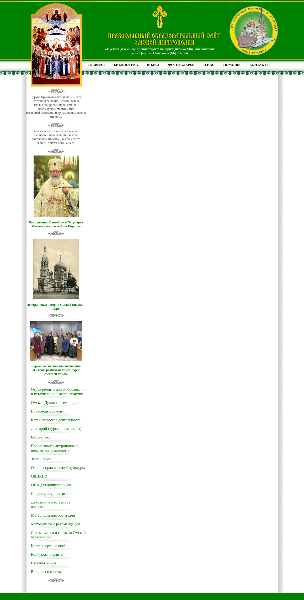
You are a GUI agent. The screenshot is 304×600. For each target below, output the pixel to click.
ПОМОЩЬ (231, 65)
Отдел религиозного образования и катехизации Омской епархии (59, 391)
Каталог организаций (48, 546)
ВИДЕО (153, 65)
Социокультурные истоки (52, 493)
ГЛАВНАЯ (96, 65)
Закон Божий (41, 459)
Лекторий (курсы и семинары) (56, 428)
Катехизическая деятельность (56, 420)
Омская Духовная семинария (55, 402)
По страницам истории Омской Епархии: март (56, 306)
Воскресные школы (47, 411)
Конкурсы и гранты (47, 554)
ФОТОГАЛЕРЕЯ (181, 65)
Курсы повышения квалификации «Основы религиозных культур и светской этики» (56, 370)
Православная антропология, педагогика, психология (55, 448)
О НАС (209, 65)
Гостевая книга (43, 563)
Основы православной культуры (58, 467)
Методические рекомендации (55, 524)
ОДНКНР (39, 476)
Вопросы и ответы (46, 572)
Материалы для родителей (53, 515)
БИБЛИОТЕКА (126, 65)
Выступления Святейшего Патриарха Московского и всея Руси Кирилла (56, 224)
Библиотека (40, 437)
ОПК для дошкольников (51, 485)
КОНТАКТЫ (259, 65)
